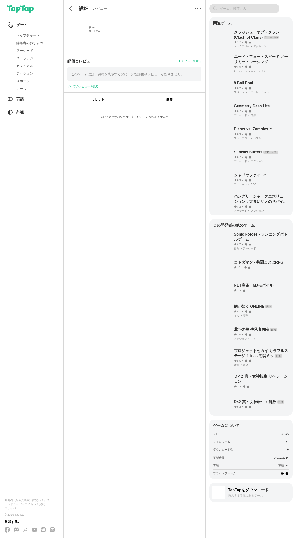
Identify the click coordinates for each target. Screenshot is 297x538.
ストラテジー (26, 58)
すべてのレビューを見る (83, 86)
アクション (24, 73)
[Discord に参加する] (16, 530)
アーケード (24, 50)
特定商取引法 (40, 500)
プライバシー (13, 508)
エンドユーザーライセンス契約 (25, 504)
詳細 (83, 8)
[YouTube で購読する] (34, 530)
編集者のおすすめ (29, 43)
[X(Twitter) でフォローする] (25, 530)
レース (21, 88)
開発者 (9, 500)
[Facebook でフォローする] (7, 530)
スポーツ (23, 81)
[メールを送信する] (52, 530)
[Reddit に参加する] (43, 530)
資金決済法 (22, 500)
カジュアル (24, 66)
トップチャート (28, 35)
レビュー (99, 8)
